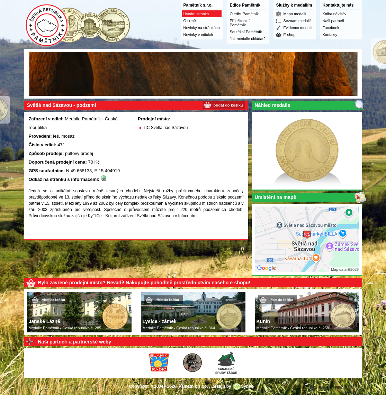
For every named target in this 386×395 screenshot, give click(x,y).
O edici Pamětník (244, 14)
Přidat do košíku (53, 300)
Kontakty (330, 35)
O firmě (189, 21)
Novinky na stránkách (201, 28)
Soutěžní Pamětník (246, 32)
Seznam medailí (297, 21)
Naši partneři (333, 21)
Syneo (247, 386)
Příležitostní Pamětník (240, 23)
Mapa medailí (295, 14)
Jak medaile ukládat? (248, 39)
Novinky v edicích (198, 35)
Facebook (331, 28)
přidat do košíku (228, 105)
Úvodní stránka (196, 14)
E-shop (290, 35)
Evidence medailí (298, 28)
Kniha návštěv (335, 14)
